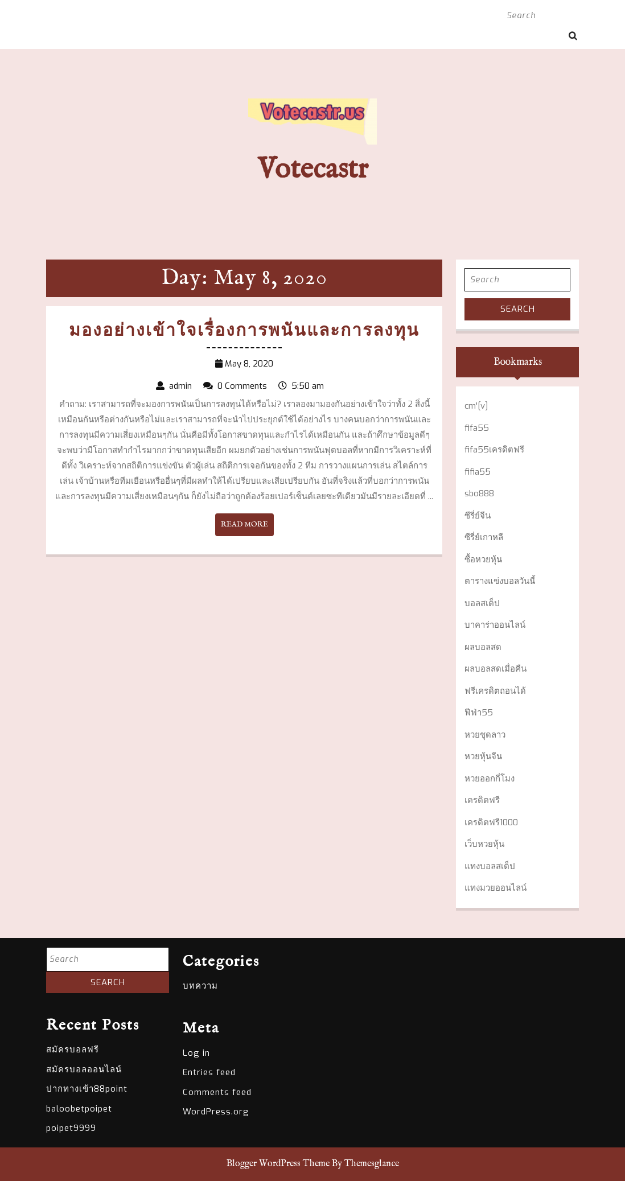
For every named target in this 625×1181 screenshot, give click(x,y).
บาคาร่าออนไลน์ (494, 625)
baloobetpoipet (79, 1108)
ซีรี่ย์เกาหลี (483, 537)
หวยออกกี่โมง (489, 778)
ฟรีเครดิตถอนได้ (495, 691)
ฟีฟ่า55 (478, 712)
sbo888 (479, 493)
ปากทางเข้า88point (87, 1088)
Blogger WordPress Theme (278, 1164)
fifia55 (477, 472)
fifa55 (476, 428)
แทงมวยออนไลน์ (495, 888)
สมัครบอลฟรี (72, 1049)
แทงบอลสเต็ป (489, 866)
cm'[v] (476, 406)
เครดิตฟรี (482, 800)
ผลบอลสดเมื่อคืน (495, 668)
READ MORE (247, 527)
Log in (196, 1053)
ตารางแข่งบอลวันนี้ (499, 581)
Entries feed (209, 1072)
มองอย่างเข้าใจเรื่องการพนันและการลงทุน (244, 331)
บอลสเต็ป (482, 603)
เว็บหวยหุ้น (484, 844)
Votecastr (312, 170)
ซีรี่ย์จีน (477, 515)
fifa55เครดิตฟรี (494, 449)
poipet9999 (71, 1128)
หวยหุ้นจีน (483, 756)
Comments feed (217, 1092)
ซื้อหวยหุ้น (483, 559)
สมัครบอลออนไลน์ (84, 1069)
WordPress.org (216, 1111)
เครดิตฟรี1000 (491, 822)
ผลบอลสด (482, 647)
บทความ (200, 985)
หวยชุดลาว (484, 734)
